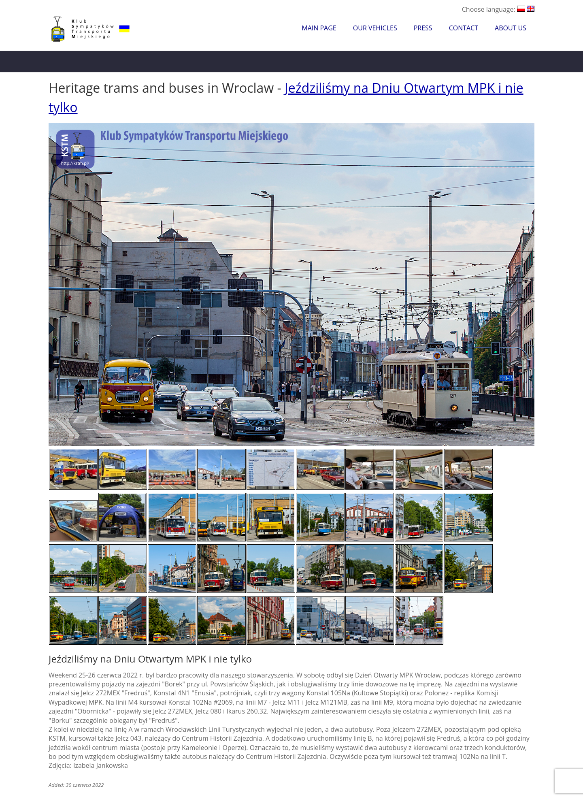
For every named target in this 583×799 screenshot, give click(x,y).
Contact (463, 27)
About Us (510, 27)
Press (423, 27)
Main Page (319, 27)
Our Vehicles (375, 27)
